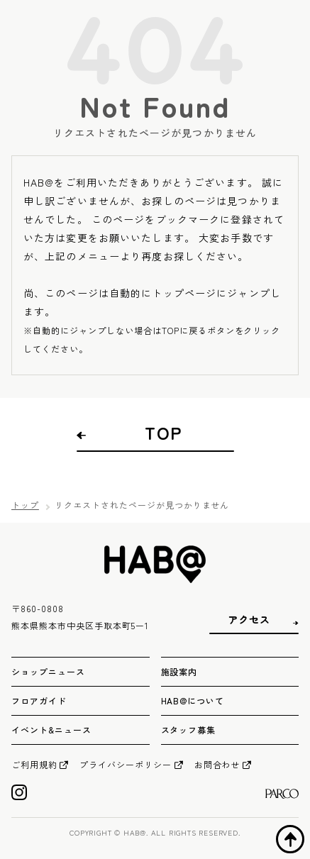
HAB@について (193, 700)
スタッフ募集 (188, 730)
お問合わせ (217, 764)
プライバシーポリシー (125, 764)
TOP (164, 433)
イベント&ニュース (51, 730)
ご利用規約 (34, 764)
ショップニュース (48, 671)
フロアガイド (39, 700)
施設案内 (179, 671)
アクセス (249, 619)
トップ (25, 505)
